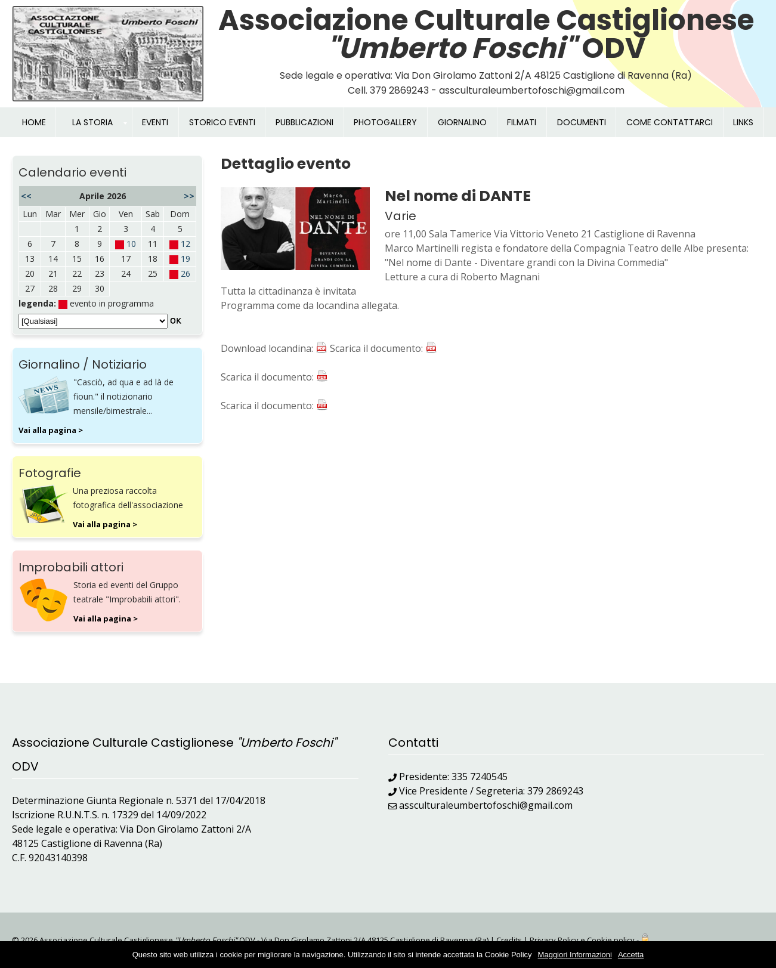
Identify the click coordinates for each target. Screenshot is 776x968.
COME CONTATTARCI (669, 122)
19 (185, 258)
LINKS (743, 122)
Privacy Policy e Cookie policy (582, 940)
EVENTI (155, 122)
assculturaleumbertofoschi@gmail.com (486, 805)
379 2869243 (555, 790)
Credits (509, 940)
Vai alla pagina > (50, 430)
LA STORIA (92, 122)
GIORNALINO (462, 122)
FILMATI (521, 122)
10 (131, 243)
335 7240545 (480, 776)
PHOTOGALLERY (385, 122)
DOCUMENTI (581, 122)
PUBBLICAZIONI (304, 122)
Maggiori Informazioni (575, 954)
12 (185, 243)
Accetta (631, 954)
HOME (34, 122)
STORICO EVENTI (222, 122)
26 (185, 273)
